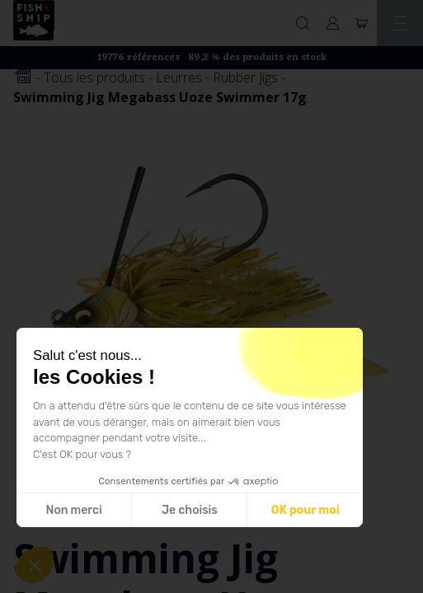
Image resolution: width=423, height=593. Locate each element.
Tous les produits (94, 77)
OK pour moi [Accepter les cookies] (305, 510)
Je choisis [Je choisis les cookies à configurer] (190, 510)
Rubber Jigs (245, 77)
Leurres (179, 77)
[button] (34, 565)
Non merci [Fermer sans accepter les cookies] (73, 510)
